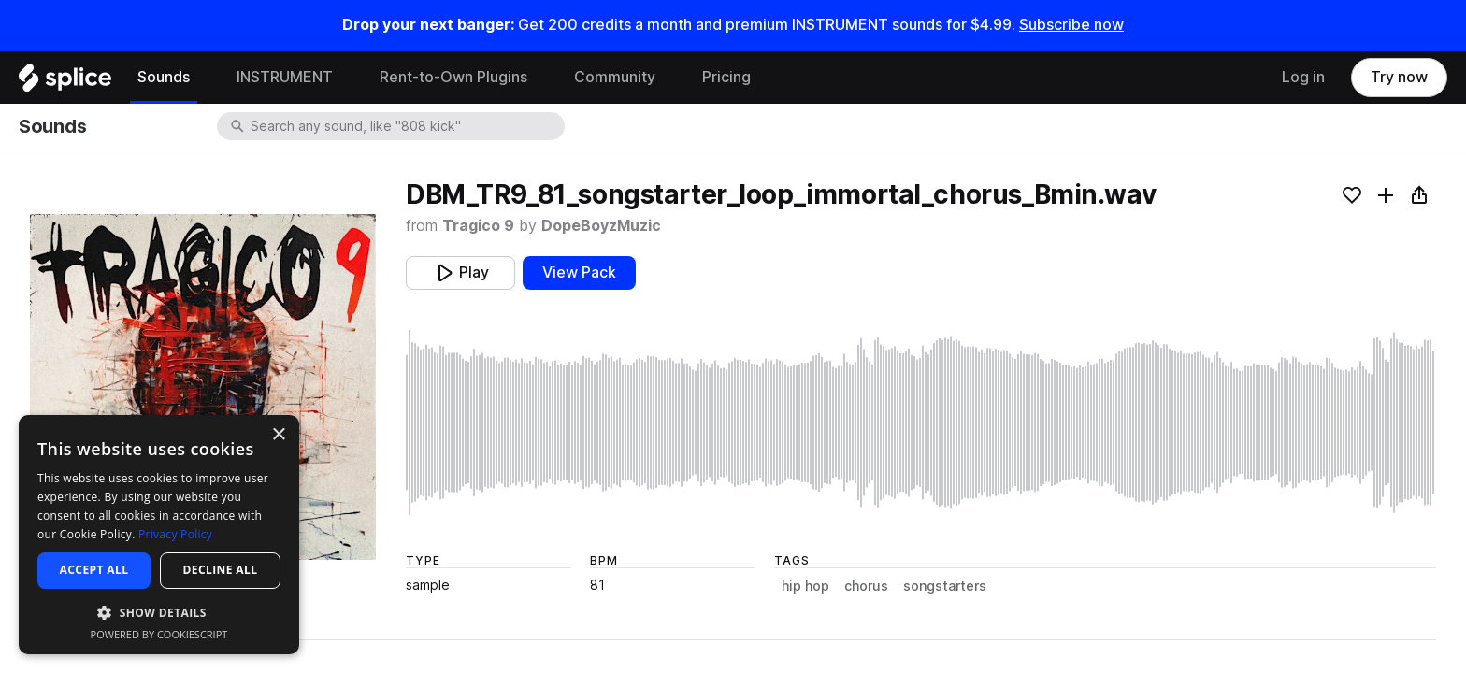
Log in (1303, 77)
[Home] (65, 82)
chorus (866, 586)
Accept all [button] (94, 570)
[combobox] (406, 126)
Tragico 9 (478, 226)
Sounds (163, 77)
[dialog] (159, 534)
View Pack (579, 272)
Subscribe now (1071, 25)
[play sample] (921, 422)
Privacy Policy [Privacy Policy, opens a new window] (175, 534)
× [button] (278, 435)
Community (614, 77)
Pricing (726, 77)
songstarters (944, 586)
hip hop (805, 586)
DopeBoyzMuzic (601, 226)
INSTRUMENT (285, 77)
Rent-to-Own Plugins (453, 77)
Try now (1399, 77)
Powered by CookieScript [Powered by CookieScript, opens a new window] (159, 634)
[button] (158, 612)
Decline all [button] (220, 570)
